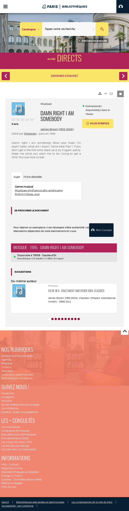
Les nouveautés (10, 426)
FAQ (4, 464)
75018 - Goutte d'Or (44, 255)
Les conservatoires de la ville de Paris (91, 502)
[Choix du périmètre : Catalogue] (31, 29)
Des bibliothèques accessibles (20, 471)
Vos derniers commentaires (18, 449)
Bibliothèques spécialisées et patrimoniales (40, 502)
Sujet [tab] (17, 176)
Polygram (30, 133)
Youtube (6, 400)
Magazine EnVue (11, 468)
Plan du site (8, 486)
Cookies (6, 479)
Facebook (7, 393)
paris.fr (5, 502)
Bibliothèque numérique (17, 378)
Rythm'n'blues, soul (27, 194)
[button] (122, 6)
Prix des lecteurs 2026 (15, 438)
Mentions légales (11, 483)
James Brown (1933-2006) (57, 129)
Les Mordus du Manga (15, 445)
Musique (6, 363)
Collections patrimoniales (17, 374)
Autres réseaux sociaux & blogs (20, 404)
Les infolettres (10, 408)
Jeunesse (7, 370)
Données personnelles (27, 479)
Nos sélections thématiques (18, 434)
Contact (14, 464)
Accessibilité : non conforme (17, 505)
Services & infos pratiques (17, 355)
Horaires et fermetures (15, 430)
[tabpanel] (46, 190)
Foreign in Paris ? (12, 475)
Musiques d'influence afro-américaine (39, 190)
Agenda (6, 359)
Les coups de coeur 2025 (16, 441)
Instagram (7, 396)
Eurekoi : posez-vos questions (19, 411)
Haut (124, 331)
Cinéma (6, 367)
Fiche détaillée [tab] (33, 176)
